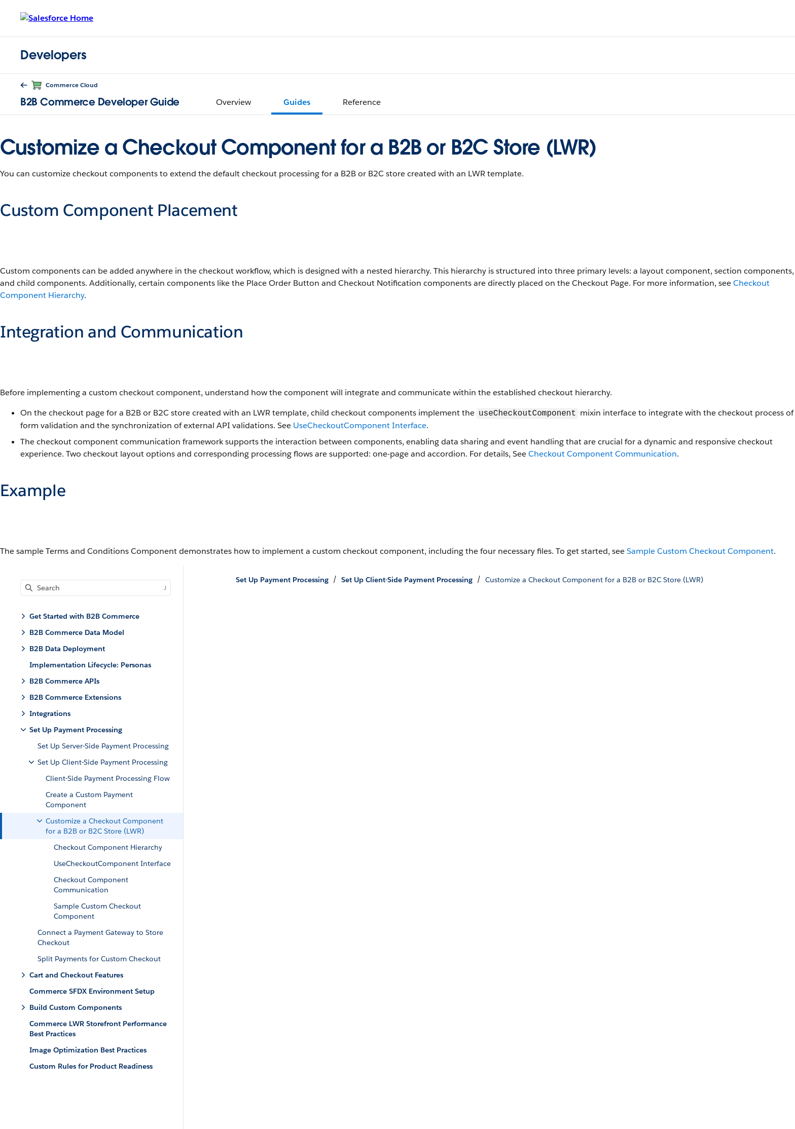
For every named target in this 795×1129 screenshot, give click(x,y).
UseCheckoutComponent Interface (359, 425)
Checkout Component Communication (602, 453)
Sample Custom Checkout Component (700, 551)
